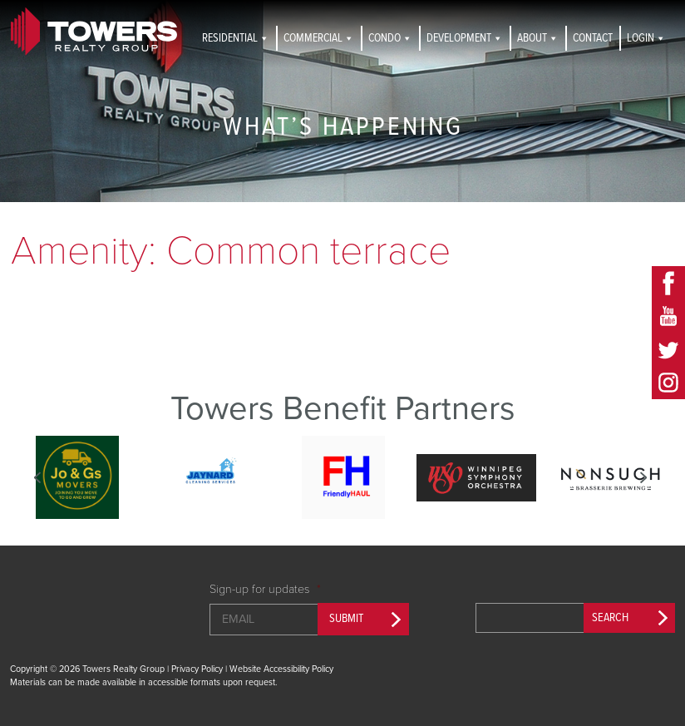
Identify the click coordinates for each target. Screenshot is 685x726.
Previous (37, 477)
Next (643, 477)
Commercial (318, 38)
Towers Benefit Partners (342, 408)
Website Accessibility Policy (281, 669)
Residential (235, 38)
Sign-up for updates (265, 589)
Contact (593, 38)
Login (646, 38)
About (538, 38)
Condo (390, 38)
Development (464, 38)
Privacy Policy (197, 669)
